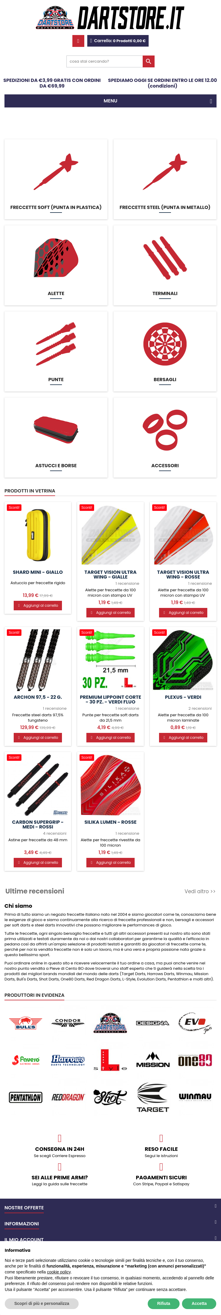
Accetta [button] (199, 1303)
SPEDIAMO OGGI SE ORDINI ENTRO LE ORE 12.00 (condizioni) (162, 83)
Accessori (165, 465)
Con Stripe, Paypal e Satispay (161, 1184)
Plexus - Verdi (183, 697)
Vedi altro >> (200, 891)
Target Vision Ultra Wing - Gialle (111, 574)
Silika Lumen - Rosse (111, 822)
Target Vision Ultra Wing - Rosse (183, 574)
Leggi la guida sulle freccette (59, 1184)
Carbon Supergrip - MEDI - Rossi (37, 824)
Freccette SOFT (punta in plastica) (56, 207)
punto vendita (31, 968)
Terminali (165, 293)
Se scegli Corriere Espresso (59, 1156)
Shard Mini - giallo (38, 572)
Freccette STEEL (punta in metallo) (164, 207)
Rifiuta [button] (163, 1303)
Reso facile (161, 1149)
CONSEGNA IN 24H (59, 1149)
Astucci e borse (56, 465)
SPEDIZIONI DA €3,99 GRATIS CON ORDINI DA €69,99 (52, 83)
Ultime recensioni (34, 891)
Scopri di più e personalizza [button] (41, 1303)
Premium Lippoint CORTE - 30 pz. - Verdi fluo (110, 699)
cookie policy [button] (59, 1272)
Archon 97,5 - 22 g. (38, 697)
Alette (56, 293)
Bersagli (165, 379)
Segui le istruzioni (161, 1156)
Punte (55, 379)
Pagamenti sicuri (161, 1177)
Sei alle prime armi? (60, 1177)
